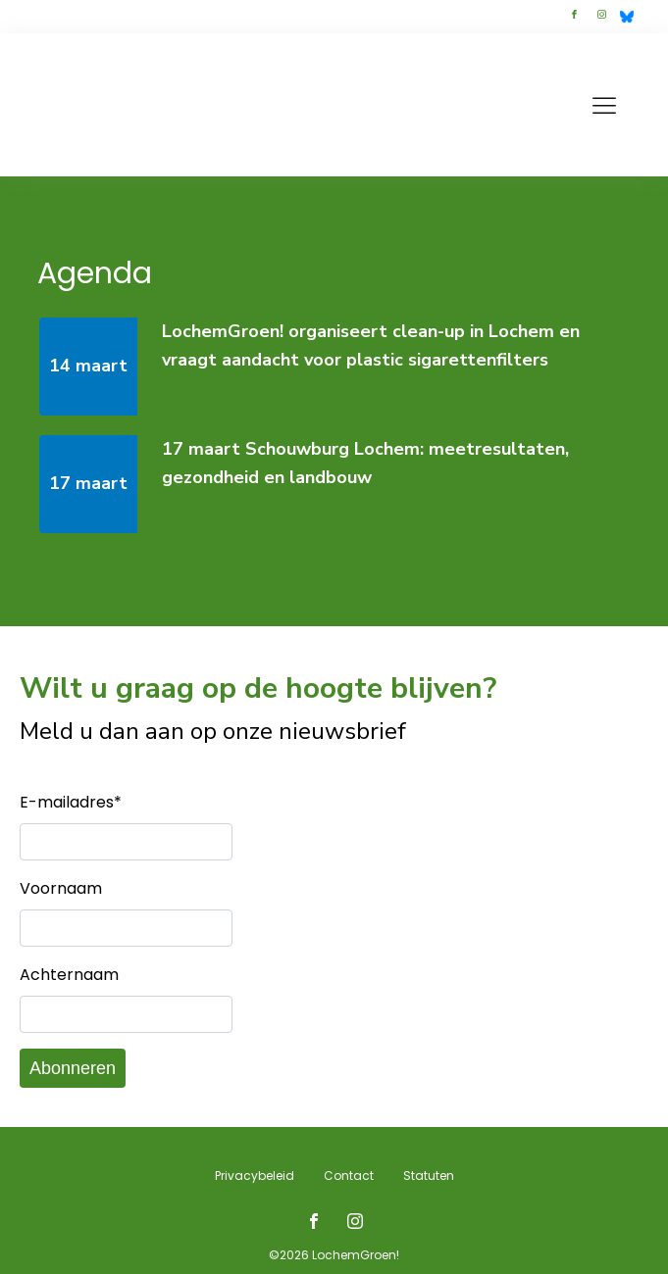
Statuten (428, 1175)
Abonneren (72, 1068)
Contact (349, 1175)
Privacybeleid (254, 1175)
